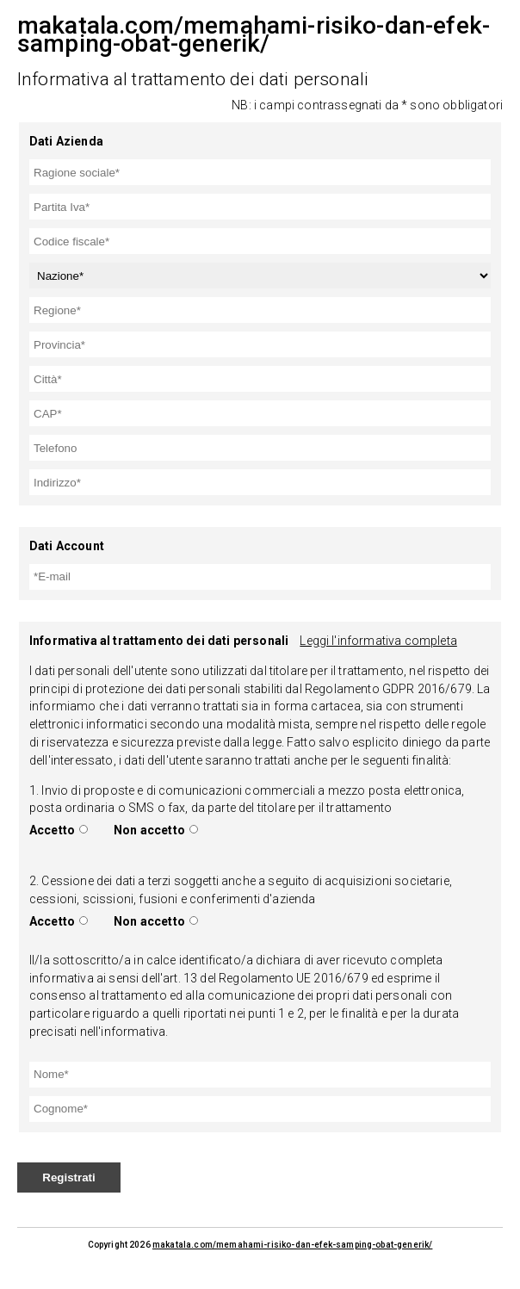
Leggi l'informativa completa (378, 641)
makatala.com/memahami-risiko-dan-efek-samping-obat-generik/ (292, 1244)
